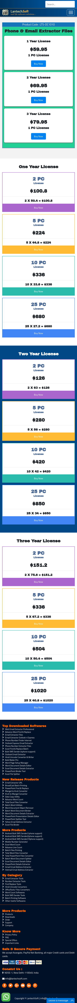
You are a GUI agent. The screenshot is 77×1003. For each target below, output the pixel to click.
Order (7, 919)
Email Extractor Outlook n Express (19, 737)
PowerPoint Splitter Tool (15, 819)
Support (8, 922)
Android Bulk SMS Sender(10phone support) (24, 838)
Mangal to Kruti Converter (16, 791)
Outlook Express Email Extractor (19, 743)
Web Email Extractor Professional (19, 729)
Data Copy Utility (12, 796)
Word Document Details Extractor (19, 813)
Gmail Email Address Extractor (18, 866)
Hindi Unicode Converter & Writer (19, 757)
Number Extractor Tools (15, 881)
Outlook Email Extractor (15, 754)
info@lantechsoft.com (14, 978)
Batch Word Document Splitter (18, 858)
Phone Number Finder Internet (18, 740)
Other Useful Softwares (15, 900)
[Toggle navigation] (71, 12)
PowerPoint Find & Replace (17, 788)
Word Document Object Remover (19, 807)
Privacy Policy (11, 934)
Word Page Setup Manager (16, 762)
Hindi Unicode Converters (16, 886)
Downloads (10, 916)
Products (9, 914)
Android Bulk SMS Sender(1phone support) (23, 833)
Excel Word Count (12, 844)
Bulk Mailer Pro (11, 759)
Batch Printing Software (15, 898)
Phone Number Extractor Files (18, 745)
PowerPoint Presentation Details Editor (22, 816)
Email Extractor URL (13, 782)
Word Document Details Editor (18, 765)
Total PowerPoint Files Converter (19, 855)
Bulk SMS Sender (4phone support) (20, 751)
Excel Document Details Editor (18, 861)
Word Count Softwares (15, 892)
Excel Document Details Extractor (19, 768)
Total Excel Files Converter (16, 802)
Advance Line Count (13, 847)
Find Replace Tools (13, 884)
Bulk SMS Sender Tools (15, 895)
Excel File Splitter (12, 773)
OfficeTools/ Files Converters (17, 889)
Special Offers (11, 940)
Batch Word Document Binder (18, 810)
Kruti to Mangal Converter (16, 793)
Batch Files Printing (13, 850)
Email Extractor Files (14, 734)
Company (9, 925)
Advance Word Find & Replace (18, 731)
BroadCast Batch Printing (16, 785)
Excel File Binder (12, 824)
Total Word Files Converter (16, 852)
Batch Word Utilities (13, 805)
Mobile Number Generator (16, 841)
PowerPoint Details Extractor (17, 864)
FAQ (7, 937)
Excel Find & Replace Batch (16, 748)
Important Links (12, 942)
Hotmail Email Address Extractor (19, 869)
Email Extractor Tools (14, 878)
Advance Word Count (14, 799)
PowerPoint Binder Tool (15, 771)
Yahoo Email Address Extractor (18, 821)
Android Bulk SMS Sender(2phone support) (23, 836)
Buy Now (38, 63)
